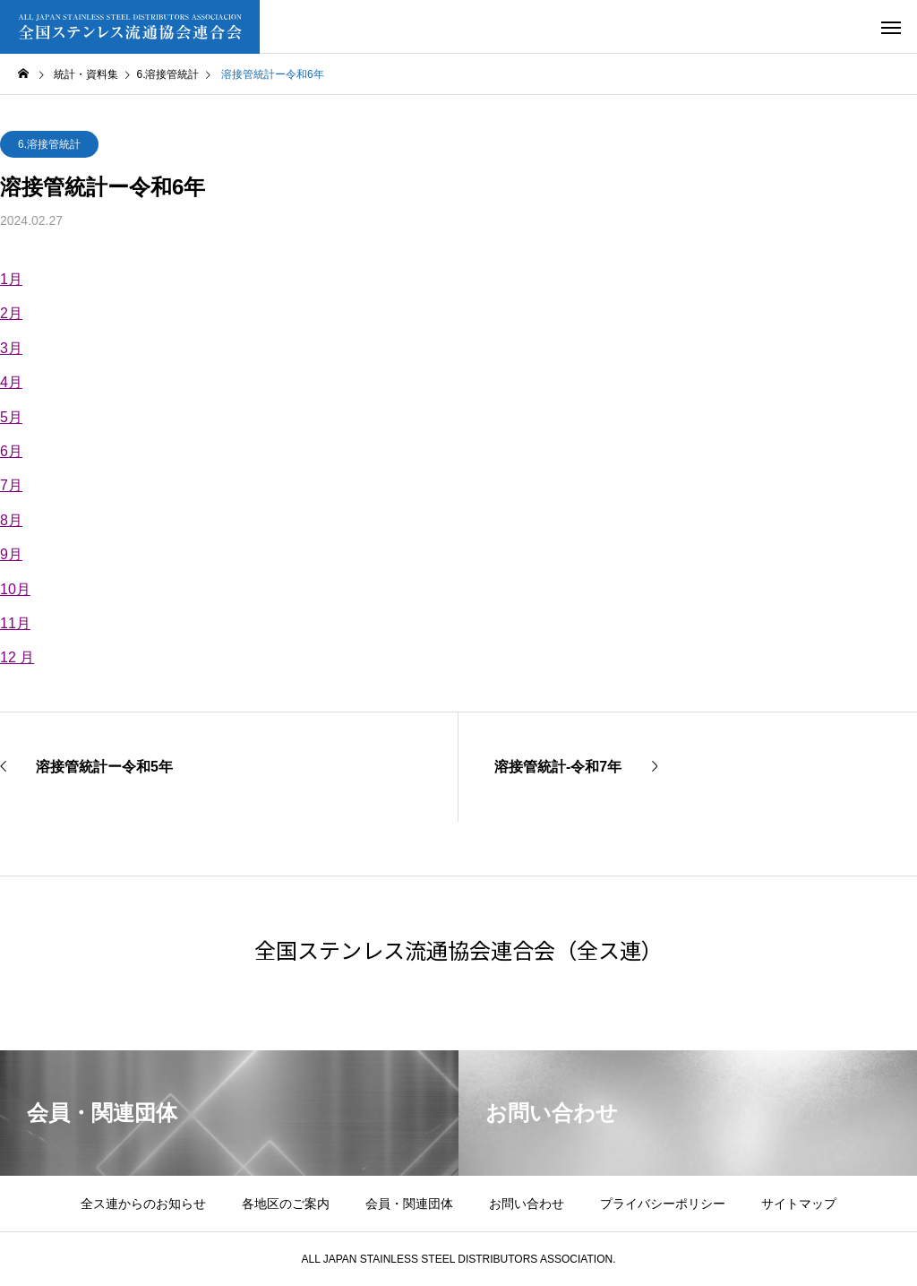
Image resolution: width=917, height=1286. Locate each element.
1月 (11, 279)
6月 (11, 451)
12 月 (17, 657)
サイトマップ (798, 1203)
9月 (11, 554)
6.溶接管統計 (49, 144)
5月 (11, 417)
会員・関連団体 (409, 1203)
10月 (15, 589)
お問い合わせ (526, 1203)
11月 (15, 623)
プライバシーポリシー (662, 1203)
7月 (11, 485)
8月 (11, 520)
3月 (11, 348)
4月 (11, 382)
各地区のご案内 (286, 1203)
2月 (11, 313)
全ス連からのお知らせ (143, 1203)
